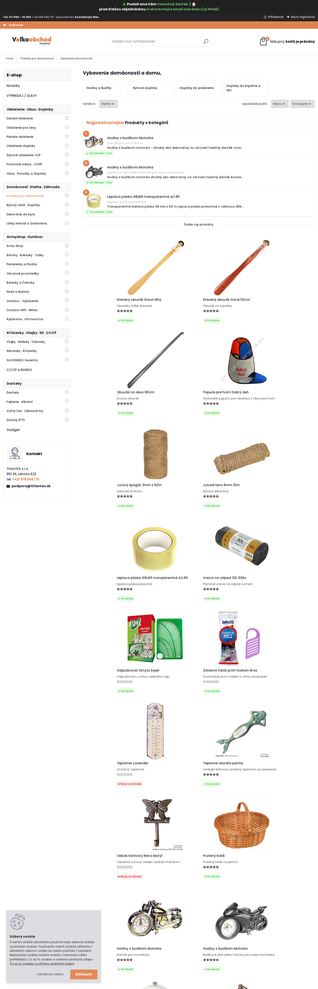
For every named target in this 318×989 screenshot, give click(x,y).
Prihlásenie (276, 17)
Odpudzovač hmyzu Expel (108, 495)
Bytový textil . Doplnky (23, 205)
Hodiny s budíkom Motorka (225, 597)
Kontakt (12, 910)
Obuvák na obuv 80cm (222, 301)
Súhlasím (83, 974)
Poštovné (16, 25)
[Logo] (32, 41)
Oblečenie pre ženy (21, 128)
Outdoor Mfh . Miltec (22, 310)
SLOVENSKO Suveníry (22, 360)
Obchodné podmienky (23, 904)
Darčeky (13, 392)
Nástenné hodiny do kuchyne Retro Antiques (285, 796)
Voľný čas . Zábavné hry (25, 411)
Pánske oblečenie (20, 137)
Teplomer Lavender (218, 495)
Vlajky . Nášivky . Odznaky (26, 342)
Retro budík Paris (101, 795)
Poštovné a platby (20, 893)
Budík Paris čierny (275, 698)
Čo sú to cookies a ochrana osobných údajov (42, 964)
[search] (205, 43)
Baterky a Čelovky (20, 282)
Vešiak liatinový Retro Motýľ (110, 594)
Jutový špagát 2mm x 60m (109, 398)
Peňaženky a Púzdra (22, 264)
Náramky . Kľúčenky (22, 351)
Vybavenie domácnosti (76, 58)
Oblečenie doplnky (21, 146)
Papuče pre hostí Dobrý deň (284, 300)
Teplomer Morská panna (281, 495)
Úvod (9, 58)
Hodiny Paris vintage (162, 796)
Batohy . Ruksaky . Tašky (25, 255)
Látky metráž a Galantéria (27, 223)
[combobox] (280, 104)
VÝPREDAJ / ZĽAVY (22, 95)
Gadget (13, 429)
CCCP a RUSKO (19, 369)
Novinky (13, 85)
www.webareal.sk (176, 985)
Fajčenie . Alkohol (20, 402)
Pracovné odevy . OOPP (24, 164)
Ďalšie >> (206, 840)
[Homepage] (4, 25)
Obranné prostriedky (23, 273)
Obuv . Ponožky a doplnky (26, 173)
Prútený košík (156, 597)
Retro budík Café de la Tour (167, 696)
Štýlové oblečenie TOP (23, 155)
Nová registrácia (303, 17)
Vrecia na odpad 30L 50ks (282, 397)
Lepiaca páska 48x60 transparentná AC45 (221, 399)
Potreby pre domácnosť (37, 58)
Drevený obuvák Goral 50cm (168, 301)
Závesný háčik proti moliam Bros (168, 496)
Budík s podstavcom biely (108, 698)
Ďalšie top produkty (198, 225)
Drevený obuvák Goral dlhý (109, 301)
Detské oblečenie (20, 118)
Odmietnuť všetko (50, 974)
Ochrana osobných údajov (26, 899)
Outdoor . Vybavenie (22, 301)
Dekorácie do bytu (21, 214)
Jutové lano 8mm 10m (163, 398)
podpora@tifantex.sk (31, 486)
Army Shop (15, 246)
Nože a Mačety (18, 292)
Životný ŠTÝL (16, 420)
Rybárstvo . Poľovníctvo (25, 319)
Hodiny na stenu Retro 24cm (226, 795)
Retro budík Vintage (219, 696)
